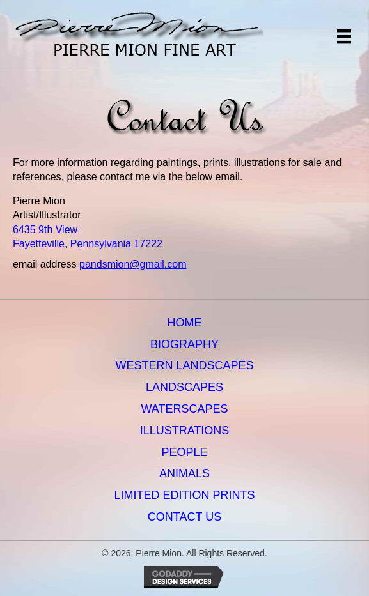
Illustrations (185, 430)
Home (185, 322)
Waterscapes (184, 408)
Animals (184, 473)
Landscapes (184, 387)
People (184, 452)
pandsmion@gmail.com (132, 264)
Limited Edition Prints (184, 495)
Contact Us (184, 516)
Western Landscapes (184, 365)
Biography (184, 344)
